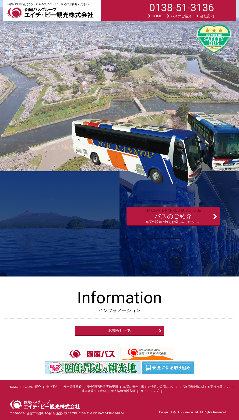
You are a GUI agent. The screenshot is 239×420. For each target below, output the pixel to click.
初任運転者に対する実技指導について (209, 386)
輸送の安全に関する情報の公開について (150, 386)
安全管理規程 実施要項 (102, 386)
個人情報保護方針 (123, 391)
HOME (155, 16)
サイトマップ (150, 391)
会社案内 (205, 16)
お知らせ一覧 (119, 330)
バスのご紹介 (179, 16)
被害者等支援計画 (93, 391)
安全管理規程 (72, 386)
